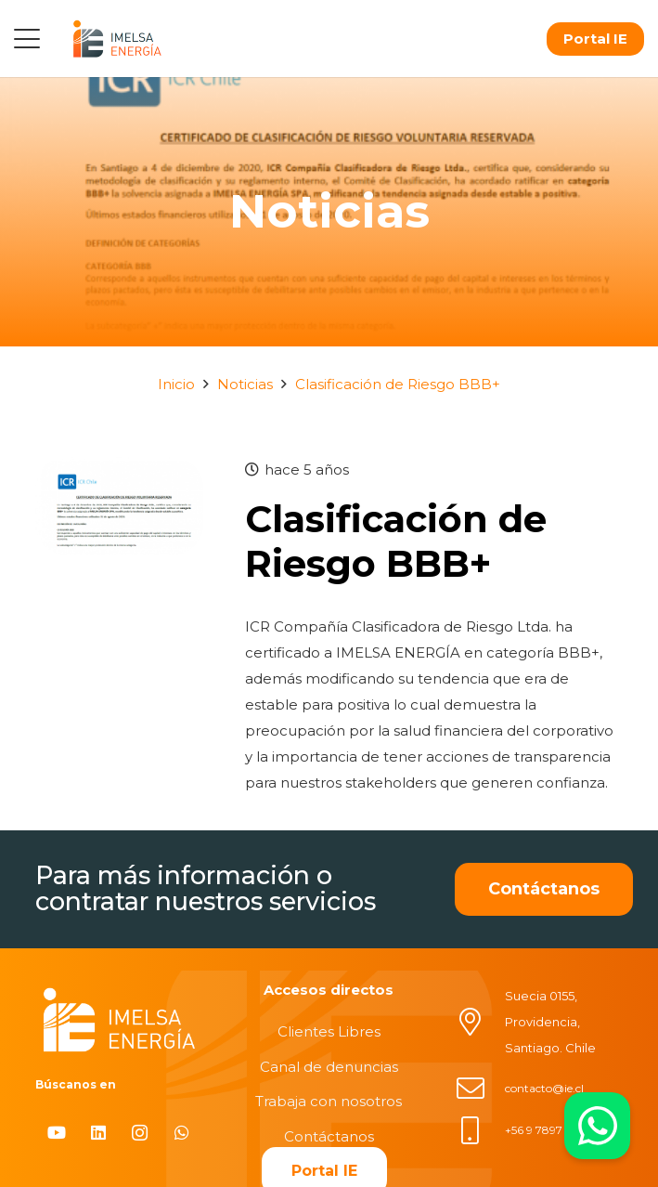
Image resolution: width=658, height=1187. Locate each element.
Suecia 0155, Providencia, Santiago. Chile (550, 1021)
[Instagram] (140, 1133)
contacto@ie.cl (544, 1088)
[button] (27, 39)
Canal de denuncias (329, 1067)
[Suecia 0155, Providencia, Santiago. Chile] (480, 1022)
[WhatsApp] (181, 1133)
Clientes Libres (329, 1031)
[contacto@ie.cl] (480, 1088)
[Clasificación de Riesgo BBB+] (119, 469)
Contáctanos (329, 1136)
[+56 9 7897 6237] (480, 1130)
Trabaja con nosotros (328, 1101)
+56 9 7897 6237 (548, 1130)
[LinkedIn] (98, 1133)
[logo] (117, 38)
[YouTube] (56, 1133)
